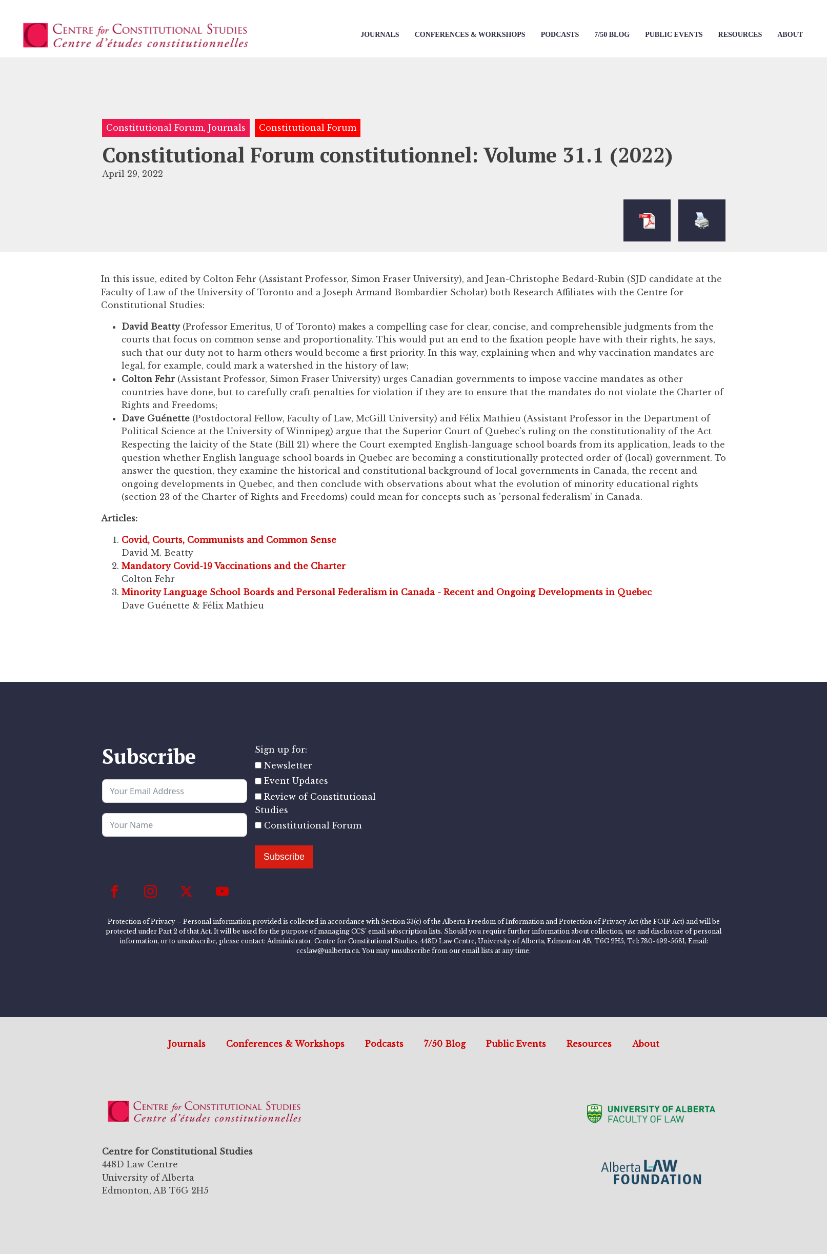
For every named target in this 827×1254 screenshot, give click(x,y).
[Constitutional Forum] (258, 825)
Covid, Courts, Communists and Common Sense (229, 540)
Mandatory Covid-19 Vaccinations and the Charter (234, 566)
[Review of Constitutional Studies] (258, 796)
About (790, 34)
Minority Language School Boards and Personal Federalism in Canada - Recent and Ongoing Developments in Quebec (387, 592)
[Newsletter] (258, 765)
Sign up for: (281, 749)
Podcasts (560, 34)
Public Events (673, 34)
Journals (379, 34)
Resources (740, 34)
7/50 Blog (612, 34)
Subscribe (284, 857)
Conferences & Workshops (470, 34)
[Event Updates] (258, 781)
